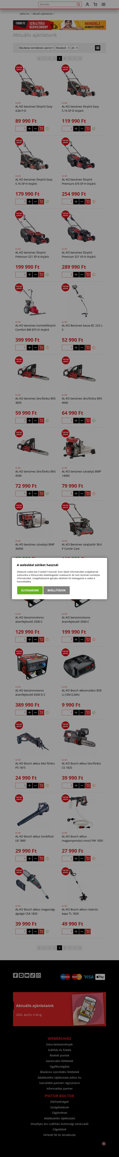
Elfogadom (30, 590)
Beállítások (56, 590)
